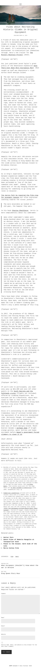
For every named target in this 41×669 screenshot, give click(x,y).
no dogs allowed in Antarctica (21, 487)
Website (3, 634)
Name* (2, 617)
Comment (3, 593)
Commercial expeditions (11, 493)
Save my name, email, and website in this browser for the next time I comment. (19, 645)
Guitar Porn (8, 537)
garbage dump (22, 428)
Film (12, 556)
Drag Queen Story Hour (10, 573)
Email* (3, 626)
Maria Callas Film (11, 548)
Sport (17, 556)
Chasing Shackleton (20, 210)
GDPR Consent (13, 666)
